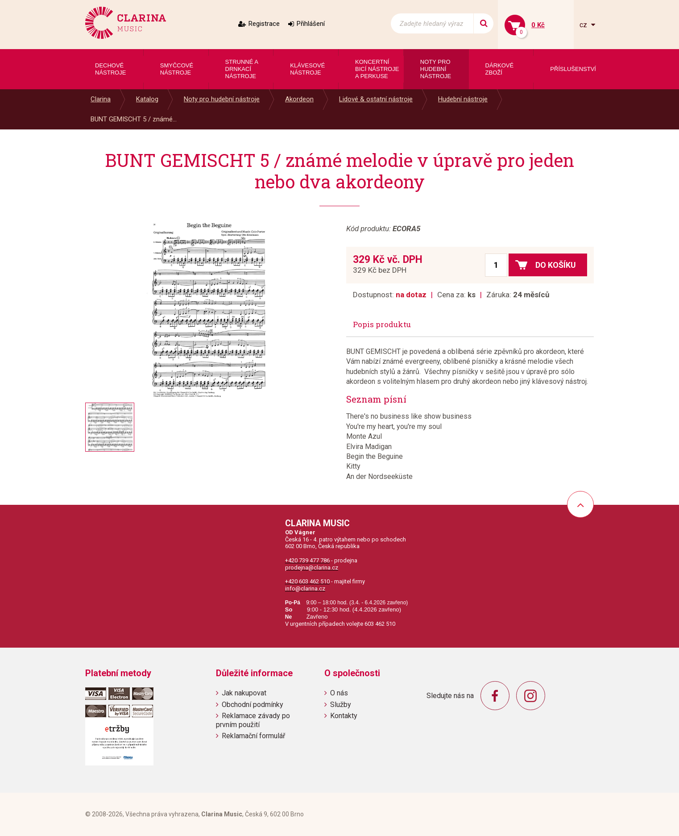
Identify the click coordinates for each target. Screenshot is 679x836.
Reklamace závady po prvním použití (253, 719)
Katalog (147, 99)
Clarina (101, 99)
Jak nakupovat (244, 693)
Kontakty (343, 715)
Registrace (264, 24)
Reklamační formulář (253, 736)
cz (584, 25)
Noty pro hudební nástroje (222, 99)
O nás (339, 693)
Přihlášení (311, 24)
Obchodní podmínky (252, 704)
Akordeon (299, 99)
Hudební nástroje (463, 99)
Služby (340, 704)
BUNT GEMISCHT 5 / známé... (134, 119)
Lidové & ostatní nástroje (376, 99)
